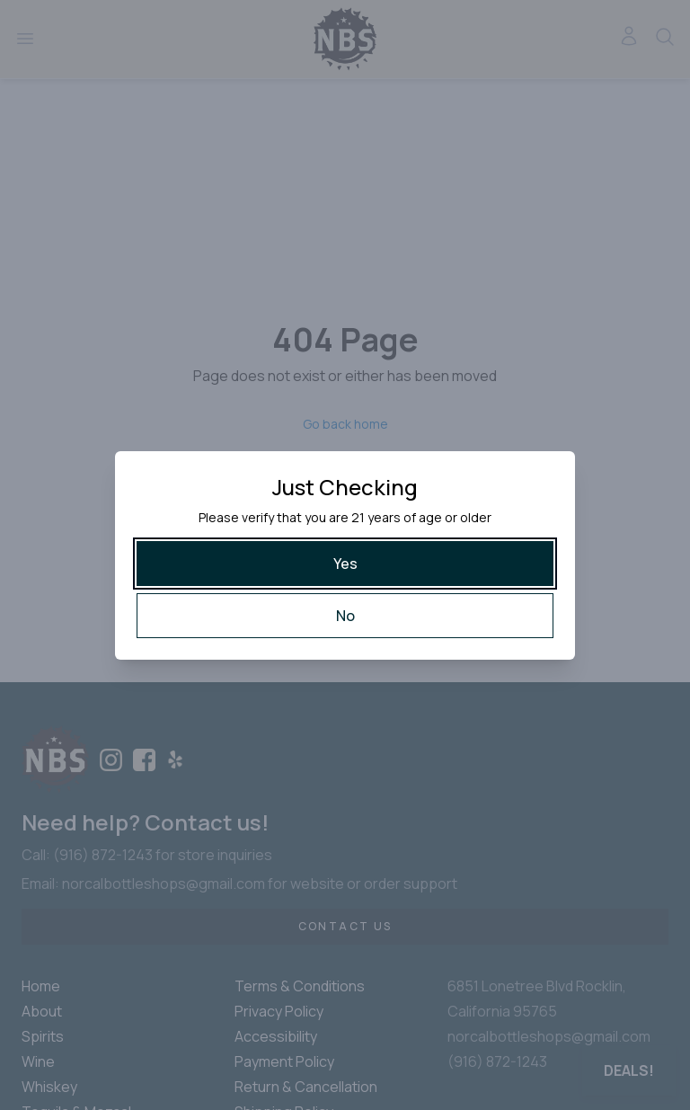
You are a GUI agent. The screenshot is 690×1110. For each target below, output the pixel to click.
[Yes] (345, 563)
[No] (345, 615)
